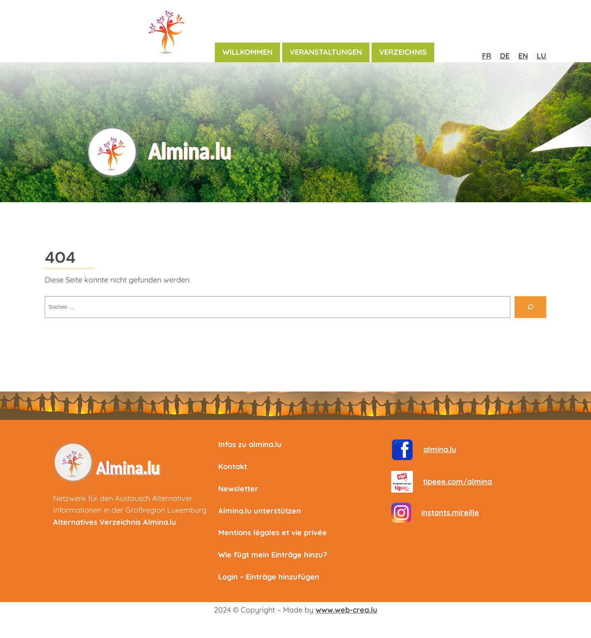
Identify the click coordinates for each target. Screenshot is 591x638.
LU (541, 56)
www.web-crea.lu (346, 610)
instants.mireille (450, 512)
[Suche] (530, 307)
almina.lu (439, 449)
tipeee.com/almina (457, 481)
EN (523, 56)
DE (504, 56)
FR (486, 56)
